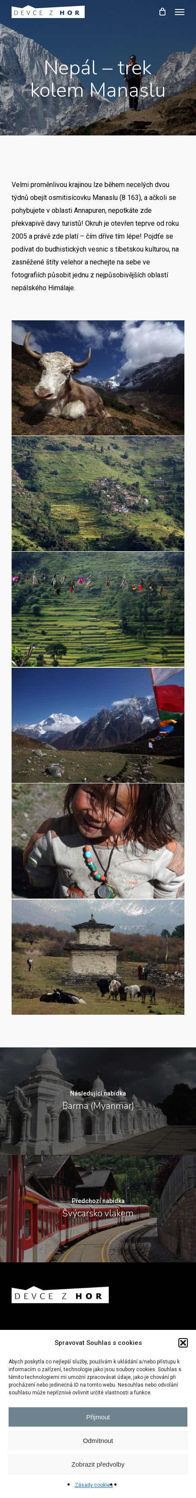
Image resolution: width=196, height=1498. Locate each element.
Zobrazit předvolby (97, 1464)
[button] (183, 1342)
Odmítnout (98, 1440)
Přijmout (98, 1417)
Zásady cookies (94, 1485)
